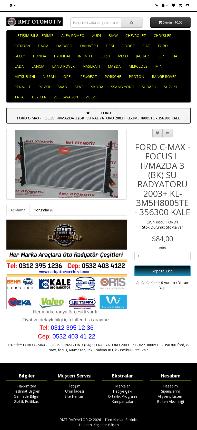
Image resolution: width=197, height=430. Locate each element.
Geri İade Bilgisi (26, 396)
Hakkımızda (26, 386)
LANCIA (38, 66)
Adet (162, 247)
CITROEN (22, 45)
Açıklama (18, 210)
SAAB (62, 86)
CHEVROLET (135, 35)
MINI (159, 66)
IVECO (123, 56)
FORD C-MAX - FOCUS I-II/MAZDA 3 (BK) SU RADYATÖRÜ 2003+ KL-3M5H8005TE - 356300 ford (103, 344)
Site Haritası (74, 396)
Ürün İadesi (74, 391)
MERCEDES (138, 66)
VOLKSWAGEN (66, 97)
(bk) (90, 349)
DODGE (128, 45)
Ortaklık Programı (122, 396)
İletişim (75, 386)
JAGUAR (142, 56)
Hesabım (170, 386)
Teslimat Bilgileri (26, 391)
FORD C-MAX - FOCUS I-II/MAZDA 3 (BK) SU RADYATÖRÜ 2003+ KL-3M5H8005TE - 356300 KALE (98, 118)
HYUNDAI (62, 56)
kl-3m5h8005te (127, 349)
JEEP (160, 56)
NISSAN (49, 76)
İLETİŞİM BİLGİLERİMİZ (34, 35)
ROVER (44, 86)
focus (62, 349)
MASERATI (91, 66)
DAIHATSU (89, 45)
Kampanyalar (122, 401)
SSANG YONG (122, 86)
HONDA (39, 56)
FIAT (146, 45)
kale (145, 349)
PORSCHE (113, 76)
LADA (19, 66)
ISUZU (105, 56)
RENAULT (22, 86)
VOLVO (91, 97)
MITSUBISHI (24, 76)
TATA (19, 97)
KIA (174, 56)
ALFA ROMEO (72, 35)
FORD (163, 45)
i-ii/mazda (77, 349)
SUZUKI (170, 86)
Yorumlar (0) (44, 210)
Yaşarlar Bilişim (106, 424)
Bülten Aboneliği (170, 401)
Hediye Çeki (122, 391)
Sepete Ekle (162, 270)
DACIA (43, 45)
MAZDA (114, 66)
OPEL (68, 76)
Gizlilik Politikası (27, 401)
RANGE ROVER (164, 76)
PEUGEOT (88, 76)
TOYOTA (38, 97)
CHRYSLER (162, 35)
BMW (113, 35)
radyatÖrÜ (104, 349)
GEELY (19, 56)
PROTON (136, 76)
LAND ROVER (63, 66)
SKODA (97, 86)
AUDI (96, 35)
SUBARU (149, 86)
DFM (110, 45)
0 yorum (168, 282)
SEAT (79, 86)
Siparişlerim (170, 391)
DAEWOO (64, 45)
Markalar (122, 386)
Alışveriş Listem (170, 396)
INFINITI (85, 56)
